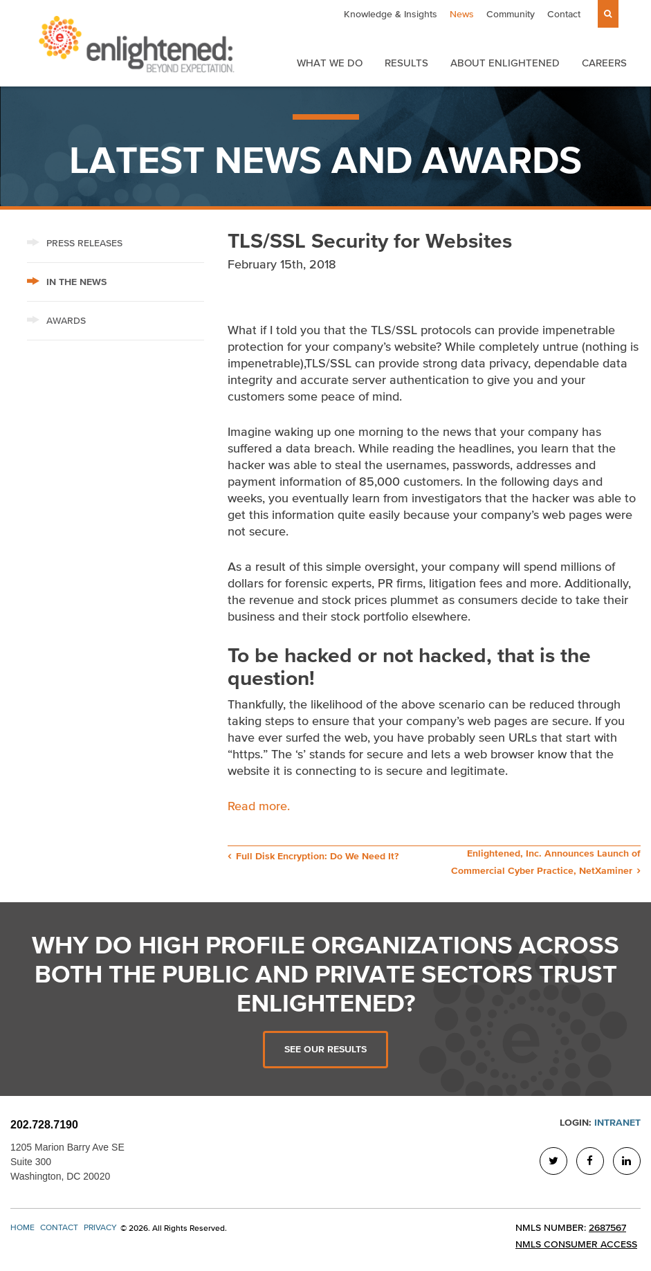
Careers (604, 62)
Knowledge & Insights (390, 14)
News (462, 14)
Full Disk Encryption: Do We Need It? (317, 856)
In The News (67, 282)
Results (406, 62)
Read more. (260, 806)
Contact (563, 14)
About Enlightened (505, 62)
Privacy (100, 1227)
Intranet (617, 1122)
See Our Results (325, 1049)
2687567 (607, 1228)
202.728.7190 (44, 1125)
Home (22, 1227)
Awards (56, 321)
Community (510, 14)
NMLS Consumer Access (576, 1244)
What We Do (330, 62)
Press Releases (74, 243)
